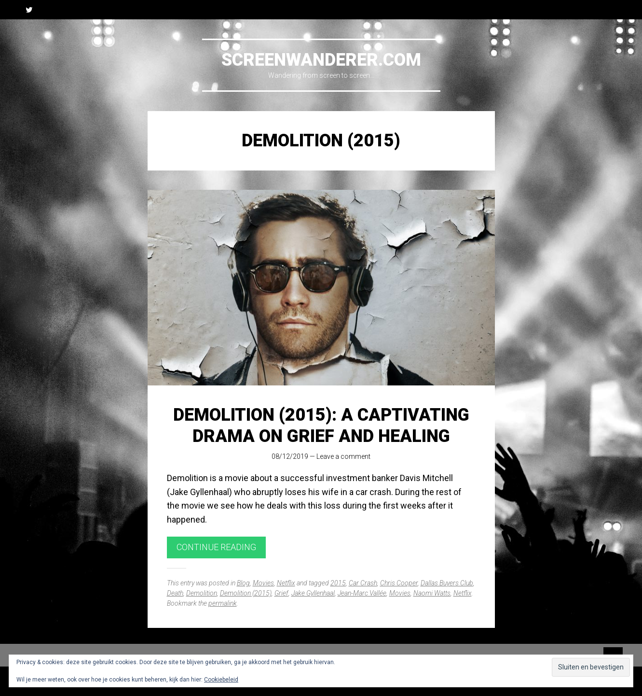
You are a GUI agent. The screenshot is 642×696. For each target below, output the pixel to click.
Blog (243, 583)
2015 (338, 583)
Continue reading (216, 547)
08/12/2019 (290, 456)
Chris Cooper (399, 583)
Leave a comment (343, 456)
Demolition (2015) (246, 593)
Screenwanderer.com (321, 60)
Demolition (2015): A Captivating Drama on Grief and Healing (321, 425)
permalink (222, 603)
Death (175, 593)
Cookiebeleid (221, 679)
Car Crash (363, 583)
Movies (263, 583)
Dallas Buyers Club (447, 583)
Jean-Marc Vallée (362, 593)
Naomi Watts (432, 593)
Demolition (201, 593)
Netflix (286, 583)
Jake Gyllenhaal (313, 593)
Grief (281, 593)
